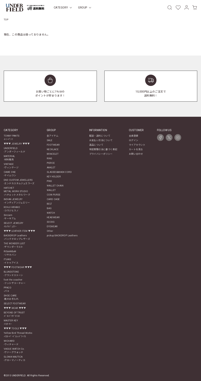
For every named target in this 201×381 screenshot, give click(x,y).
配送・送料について (99, 135)
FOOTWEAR (53, 145)
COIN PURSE (53, 194)
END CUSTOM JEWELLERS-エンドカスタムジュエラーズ (19, 182)
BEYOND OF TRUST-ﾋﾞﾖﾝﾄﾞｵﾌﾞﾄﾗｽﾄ (14, 314)
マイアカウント (137, 145)
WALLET (51, 190)
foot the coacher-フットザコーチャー (14, 281)
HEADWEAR (53, 217)
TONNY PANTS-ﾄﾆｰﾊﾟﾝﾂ (11, 137)
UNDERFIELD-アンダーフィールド (14, 150)
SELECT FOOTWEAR (15, 303)
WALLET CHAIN (55, 185)
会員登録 (133, 135)
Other (50, 231)
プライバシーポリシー (101, 154)
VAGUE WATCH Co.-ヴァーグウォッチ (14, 351)
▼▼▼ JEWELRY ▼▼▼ (17, 143)
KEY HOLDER (54, 176)
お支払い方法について (101, 140)
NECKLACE (53, 149)
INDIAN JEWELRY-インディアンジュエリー (17, 201)
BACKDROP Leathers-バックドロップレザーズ (17, 237)
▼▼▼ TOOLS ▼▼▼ (15, 328)
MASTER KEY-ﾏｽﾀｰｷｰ (11, 322)
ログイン (133, 140)
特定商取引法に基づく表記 (103, 149)
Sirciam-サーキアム (10, 217)
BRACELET (53, 154)
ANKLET (51, 167)
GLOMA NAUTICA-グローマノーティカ (14, 358)
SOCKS (50, 222)
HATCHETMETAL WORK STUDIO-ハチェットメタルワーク (17, 191)
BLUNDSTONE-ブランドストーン (13, 273)
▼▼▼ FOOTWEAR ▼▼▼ (18, 267)
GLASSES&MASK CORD (59, 172)
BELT (49, 203)
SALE (49, 140)
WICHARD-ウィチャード (11, 343)
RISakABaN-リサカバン (10, 253)
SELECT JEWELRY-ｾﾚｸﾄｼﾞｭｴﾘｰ (13, 225)
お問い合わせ (136, 154)
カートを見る (136, 149)
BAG (49, 208)
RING (49, 158)
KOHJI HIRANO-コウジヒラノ (12, 209)
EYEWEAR (52, 226)
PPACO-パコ (7, 289)
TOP (6, 19)
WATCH (51, 213)
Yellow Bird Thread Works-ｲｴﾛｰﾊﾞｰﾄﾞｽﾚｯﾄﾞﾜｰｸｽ (18, 335)
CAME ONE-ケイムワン (10, 174)
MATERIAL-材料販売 (9, 158)
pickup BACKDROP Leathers (62, 235)
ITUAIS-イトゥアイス (11, 261)
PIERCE (51, 163)
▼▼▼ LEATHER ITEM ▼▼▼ (19, 231)
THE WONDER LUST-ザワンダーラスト (14, 245)
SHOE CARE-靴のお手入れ (11, 297)
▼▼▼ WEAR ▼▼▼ (15, 308)
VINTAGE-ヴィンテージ (11, 166)
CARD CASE (53, 199)
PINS (49, 181)
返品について (96, 145)
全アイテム (52, 135)
